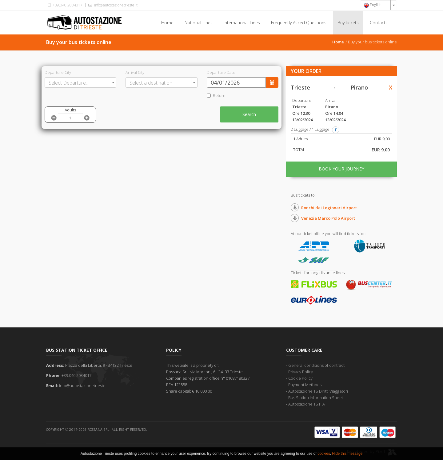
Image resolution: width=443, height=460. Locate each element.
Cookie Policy (300, 378)
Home (167, 23)
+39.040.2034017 (64, 5)
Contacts (379, 23)
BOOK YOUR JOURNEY (341, 169)
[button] (335, 129)
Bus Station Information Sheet (315, 397)
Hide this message (347, 455)
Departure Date (221, 72)
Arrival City (135, 72)
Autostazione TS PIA (306, 404)
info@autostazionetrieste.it (112, 5)
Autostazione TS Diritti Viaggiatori (318, 391)
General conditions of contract (316, 365)
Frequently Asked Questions (298, 23)
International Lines (242, 23)
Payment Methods (304, 384)
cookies (323, 455)
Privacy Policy (300, 371)
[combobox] (378, 5)
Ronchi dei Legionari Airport (329, 207)
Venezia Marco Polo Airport (328, 218)
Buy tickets (348, 23)
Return (216, 95)
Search (249, 114)
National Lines (199, 23)
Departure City (58, 72)
